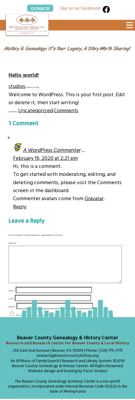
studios (17, 86)
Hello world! (24, 75)
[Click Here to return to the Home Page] (26, 25)
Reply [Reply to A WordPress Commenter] (19, 207)
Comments (66, 110)
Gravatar (94, 198)
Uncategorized (35, 110)
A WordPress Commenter (51, 150)
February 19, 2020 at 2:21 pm (45, 158)
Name (12, 298)
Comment (13, 243)
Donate (40, 8)
